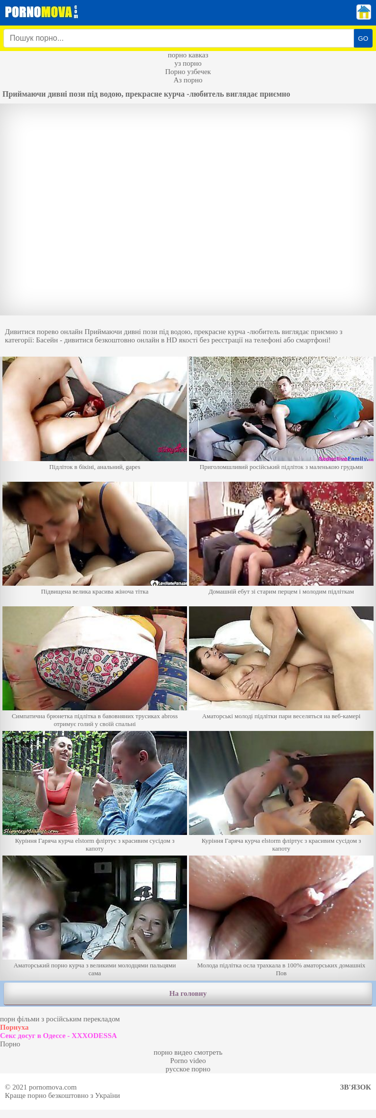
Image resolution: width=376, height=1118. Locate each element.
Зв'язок (355, 1087)
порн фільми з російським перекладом (60, 1019)
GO (363, 38)
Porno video (188, 1061)
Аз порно (187, 80)
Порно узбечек (188, 72)
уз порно (188, 63)
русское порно (187, 1069)
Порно (10, 1044)
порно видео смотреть (188, 1052)
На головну (188, 993)
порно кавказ (188, 55)
